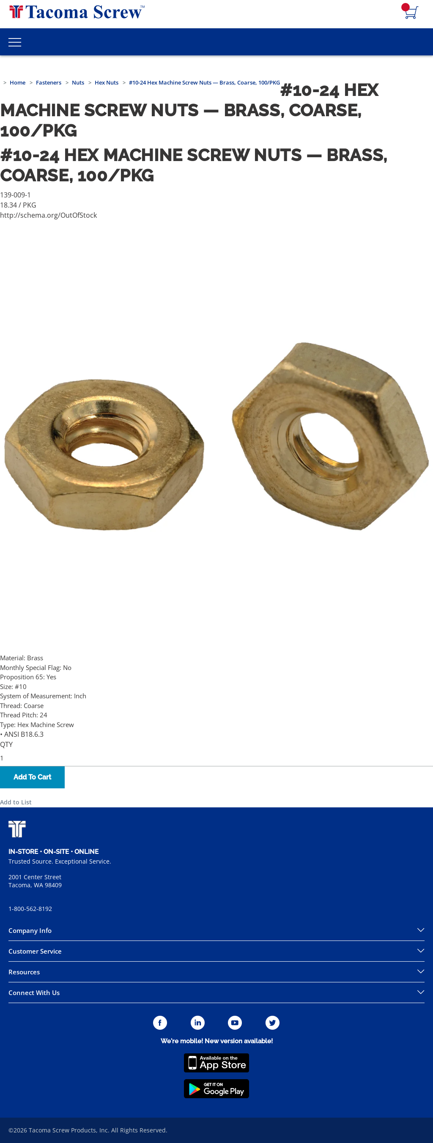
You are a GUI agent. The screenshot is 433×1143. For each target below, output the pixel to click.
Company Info (30, 930)
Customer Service (35, 951)
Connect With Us (34, 992)
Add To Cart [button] (32, 777)
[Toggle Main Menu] (14, 42)
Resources (24, 972)
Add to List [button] (16, 802)
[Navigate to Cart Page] (412, 13)
